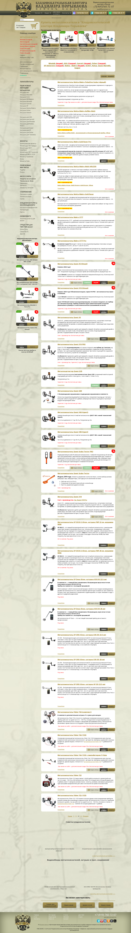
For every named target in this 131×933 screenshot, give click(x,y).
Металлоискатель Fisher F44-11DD (72, 735)
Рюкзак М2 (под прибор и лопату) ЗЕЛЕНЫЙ (27, 351)
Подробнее (61, 105)
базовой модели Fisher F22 (66, 803)
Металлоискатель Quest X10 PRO (71, 344)
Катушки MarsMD (26, 95)
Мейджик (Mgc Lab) (27, 57)
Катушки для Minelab (27, 122)
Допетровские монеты (28, 144)
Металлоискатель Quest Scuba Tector (73, 473)
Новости (51, 919)
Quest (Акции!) (25, 49)
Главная (36, 915)
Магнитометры (25, 69)
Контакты (65, 13)
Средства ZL (24, 232)
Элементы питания (26, 188)
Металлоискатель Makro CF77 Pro (72, 241)
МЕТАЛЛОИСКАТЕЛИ (29, 37)
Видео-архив (68, 905)
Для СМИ (81, 915)
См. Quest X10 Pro (80, 500)
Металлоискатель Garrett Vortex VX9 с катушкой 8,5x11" (106, 50)
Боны (22, 159)
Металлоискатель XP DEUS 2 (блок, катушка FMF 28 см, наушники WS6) (85, 552)
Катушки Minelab (26, 101)
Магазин (66, 917)
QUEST (88, 66)
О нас (35, 917)
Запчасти (23, 185)
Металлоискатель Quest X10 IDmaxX (27, 328)
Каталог (38, 13)
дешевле (111, 76)
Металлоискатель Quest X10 (70, 497)
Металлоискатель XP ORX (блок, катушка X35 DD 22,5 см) (82, 635)
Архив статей (87, 905)
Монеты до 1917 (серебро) (26, 149)
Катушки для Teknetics (28, 135)
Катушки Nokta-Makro (28, 108)
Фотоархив (52, 915)
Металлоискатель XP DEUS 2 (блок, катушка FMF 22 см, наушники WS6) (85, 523)
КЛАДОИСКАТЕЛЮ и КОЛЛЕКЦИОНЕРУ (28, 204)
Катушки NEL (24, 92)
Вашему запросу (44, 924)
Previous (41, 40)
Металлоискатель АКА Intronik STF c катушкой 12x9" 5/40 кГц (27, 283)
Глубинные (24, 66)
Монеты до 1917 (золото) (29, 152)
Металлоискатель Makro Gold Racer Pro (74, 142)
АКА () (70, 63)
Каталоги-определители (28, 207)
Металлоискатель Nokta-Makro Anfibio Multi (76, 111)
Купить (32, 256)
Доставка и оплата (56, 13)
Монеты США (24, 161)
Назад (70, 816)
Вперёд (85, 816)
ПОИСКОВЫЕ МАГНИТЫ (25, 166)
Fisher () (99, 63)
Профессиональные (27, 64)
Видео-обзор (78, 282)
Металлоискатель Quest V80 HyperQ (73, 432)
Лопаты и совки (25, 197)
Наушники (23, 183)
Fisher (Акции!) (25, 53)
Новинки (23, 75)
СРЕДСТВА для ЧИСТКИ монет (26, 226)
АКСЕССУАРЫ (25, 176)
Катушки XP (24, 106)
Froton (22, 172)
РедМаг (22, 170)
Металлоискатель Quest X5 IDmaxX (72, 264)
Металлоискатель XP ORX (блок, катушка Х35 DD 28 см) (81, 659)
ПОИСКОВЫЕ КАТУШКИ (25, 87)
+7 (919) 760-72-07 (105, 914)
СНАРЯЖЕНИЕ (26, 192)
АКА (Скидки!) (24, 42)
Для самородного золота (29, 71)
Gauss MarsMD (104, 66)
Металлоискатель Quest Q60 (70, 391)
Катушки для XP (25, 130)
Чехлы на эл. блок (26, 181)
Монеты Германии (26, 157)
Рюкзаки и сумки (26, 194)
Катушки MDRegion (27, 99)
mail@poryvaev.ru (110, 917)
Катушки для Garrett (27, 119)
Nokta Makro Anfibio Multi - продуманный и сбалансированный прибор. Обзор (84, 133)
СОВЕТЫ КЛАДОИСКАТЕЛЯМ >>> (103, 856)
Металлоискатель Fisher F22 (69, 775)
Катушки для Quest (26, 128)
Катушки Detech (25, 113)
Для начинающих (26, 62)
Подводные (24, 73)
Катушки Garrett (25, 104)
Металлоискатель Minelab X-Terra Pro (27, 306)
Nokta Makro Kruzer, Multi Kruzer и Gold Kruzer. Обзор (75, 185)
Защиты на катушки (28, 179)
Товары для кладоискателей (50, 905)
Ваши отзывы (106, 905)
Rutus (94, 66)
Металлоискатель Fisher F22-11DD (72, 795)
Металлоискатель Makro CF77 (70, 217)
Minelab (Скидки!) (26, 40)
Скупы (22, 199)
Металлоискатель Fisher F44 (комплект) (74, 712)
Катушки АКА (25, 90)
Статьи (66, 915)
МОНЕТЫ (24, 141)
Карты (22, 212)
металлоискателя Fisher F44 (92, 741)
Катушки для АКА (26, 117)
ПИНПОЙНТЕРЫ (27, 82)
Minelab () (56, 63)
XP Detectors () (54, 66)
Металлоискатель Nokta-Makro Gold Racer (76, 194)
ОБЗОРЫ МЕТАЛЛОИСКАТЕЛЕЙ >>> (102, 894)
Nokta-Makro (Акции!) (27, 46)
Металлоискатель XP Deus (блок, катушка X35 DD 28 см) (81, 609)
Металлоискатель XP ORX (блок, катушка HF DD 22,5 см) (81, 684)
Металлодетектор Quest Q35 (70, 371)
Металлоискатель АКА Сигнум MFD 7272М (27, 260)
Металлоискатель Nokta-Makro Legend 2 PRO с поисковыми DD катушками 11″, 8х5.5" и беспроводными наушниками (50, 53)
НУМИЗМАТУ (25, 216)
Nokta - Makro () (75, 66)
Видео (47, 13)
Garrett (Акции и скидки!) (28, 44)
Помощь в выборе (28, 33)
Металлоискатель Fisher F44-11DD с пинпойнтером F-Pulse (82, 755)
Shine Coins (24, 229)
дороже (104, 76)
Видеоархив (52, 917)
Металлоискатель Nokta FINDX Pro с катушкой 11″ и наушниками (68, 50)
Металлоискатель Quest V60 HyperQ (73, 412)
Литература (24, 210)
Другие (22, 234)
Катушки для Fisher (26, 132)
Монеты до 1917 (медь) (28, 146)
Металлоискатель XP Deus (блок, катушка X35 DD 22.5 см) (82, 579)
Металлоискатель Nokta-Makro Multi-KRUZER (77, 166)
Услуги (80, 917)
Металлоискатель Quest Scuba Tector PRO (75, 452)
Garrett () (84, 63)
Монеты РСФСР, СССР (27, 154)
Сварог (22, 55)
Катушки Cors (25, 97)
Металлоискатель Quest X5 (69, 317)
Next (115, 40)
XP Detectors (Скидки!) (27, 51)
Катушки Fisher (25, 110)
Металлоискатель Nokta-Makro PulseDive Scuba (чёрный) (82, 82)
